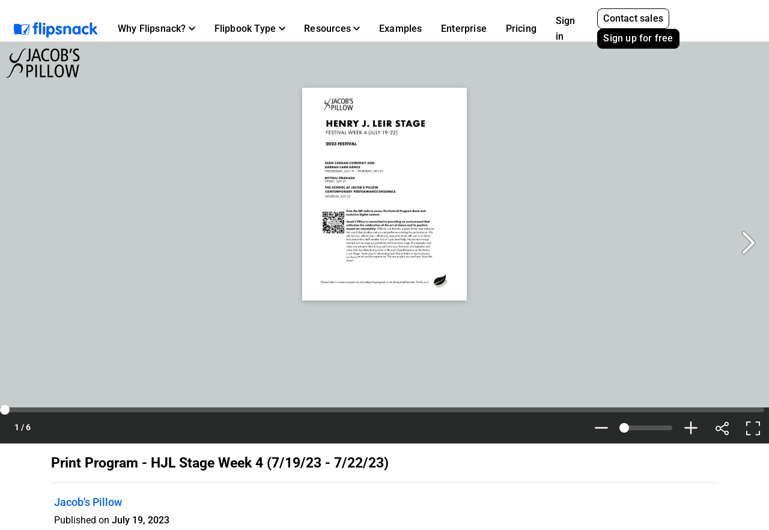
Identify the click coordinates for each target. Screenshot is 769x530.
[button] (156, 28)
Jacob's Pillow (88, 502)
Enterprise (464, 28)
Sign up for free (638, 38)
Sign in (566, 28)
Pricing (521, 28)
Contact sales (633, 18)
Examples (400, 28)
